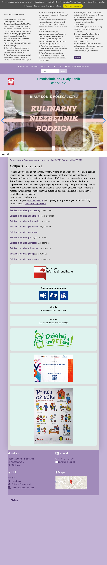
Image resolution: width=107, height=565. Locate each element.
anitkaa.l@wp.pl (35, 200)
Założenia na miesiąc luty (22, 237)
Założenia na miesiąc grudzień (24, 227)
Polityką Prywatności (61, 2)
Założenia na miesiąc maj (22, 254)
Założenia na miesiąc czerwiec (24, 259)
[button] (3, 120)
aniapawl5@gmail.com (35, 204)
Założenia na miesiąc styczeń (24, 232)
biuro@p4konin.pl (65, 462)
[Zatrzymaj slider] (53, 148)
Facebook (14, 481)
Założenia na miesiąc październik (25, 216)
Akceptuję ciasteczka (73, 6)
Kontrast (68, 66)
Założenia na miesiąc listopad (24, 221)
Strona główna (23, 66)
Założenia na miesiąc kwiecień (24, 248)
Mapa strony (34, 66)
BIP (11, 478)
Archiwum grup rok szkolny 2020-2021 (43, 160)
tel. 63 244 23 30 (64, 459)
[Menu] (53, 154)
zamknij (77, 57)
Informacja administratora (81, 66)
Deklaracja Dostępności (21, 487)
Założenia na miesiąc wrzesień (24, 210)
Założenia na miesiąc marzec (23, 243)
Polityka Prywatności (19, 484)
